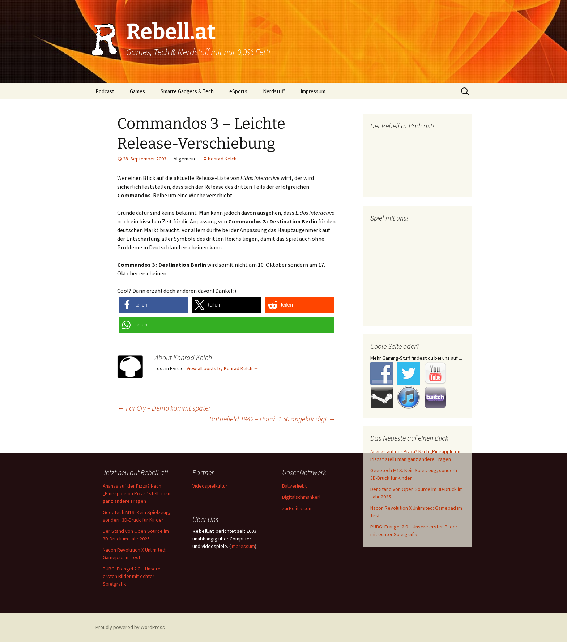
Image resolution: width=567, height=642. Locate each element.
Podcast (104, 91)
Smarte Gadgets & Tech (187, 91)
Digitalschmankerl (301, 497)
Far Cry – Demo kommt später (163, 407)
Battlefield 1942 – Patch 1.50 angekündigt (272, 418)
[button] (153, 305)
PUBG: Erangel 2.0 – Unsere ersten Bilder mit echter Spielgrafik (132, 576)
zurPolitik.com (297, 508)
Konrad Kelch (222, 158)
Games (137, 91)
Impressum (312, 91)
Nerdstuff (274, 91)
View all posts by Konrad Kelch (223, 368)
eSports (238, 91)
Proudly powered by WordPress (130, 627)
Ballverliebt (294, 486)
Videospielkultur (209, 486)
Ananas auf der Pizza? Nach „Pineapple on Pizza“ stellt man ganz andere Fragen (136, 493)
